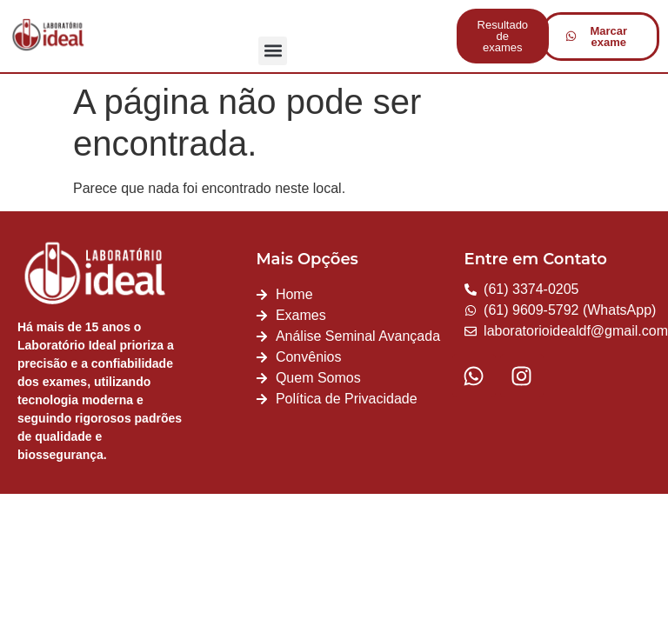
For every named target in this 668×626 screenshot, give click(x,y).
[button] (272, 51)
